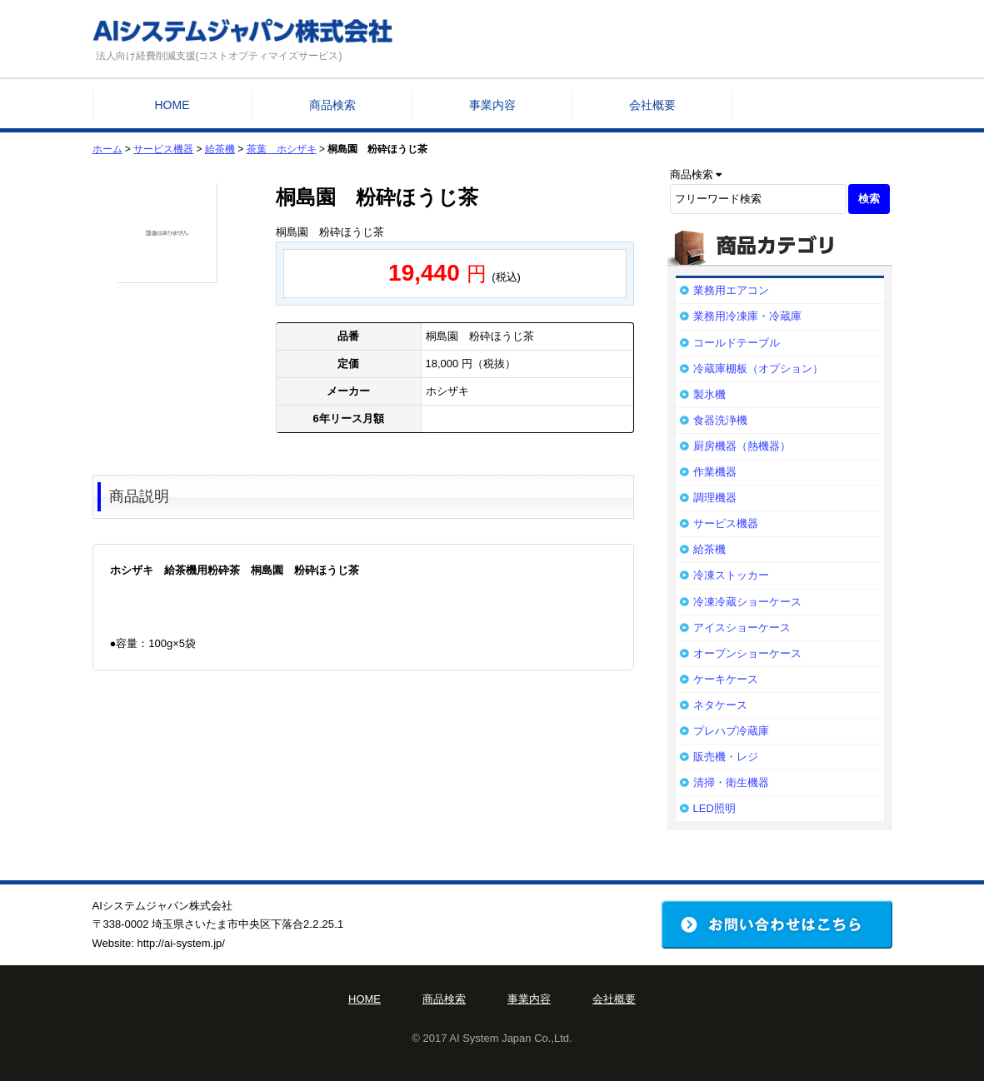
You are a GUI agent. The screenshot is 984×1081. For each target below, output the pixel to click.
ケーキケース (725, 679)
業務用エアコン (731, 290)
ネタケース (720, 705)
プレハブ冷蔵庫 (731, 731)
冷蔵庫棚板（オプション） (758, 368)
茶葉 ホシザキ (282, 149)
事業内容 (492, 105)
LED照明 (714, 808)
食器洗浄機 (720, 420)
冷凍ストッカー (731, 575)
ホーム (107, 149)
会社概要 (652, 105)
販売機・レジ (725, 756)
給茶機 (220, 149)
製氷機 (709, 394)
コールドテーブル (736, 342)
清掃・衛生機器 (731, 782)
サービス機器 (163, 149)
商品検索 (332, 105)
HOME (172, 105)
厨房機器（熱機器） (742, 446)
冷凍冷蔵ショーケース (747, 601)
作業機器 (715, 472)
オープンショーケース (747, 653)
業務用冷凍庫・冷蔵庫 (747, 316)
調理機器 (715, 497)
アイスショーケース (742, 627)
